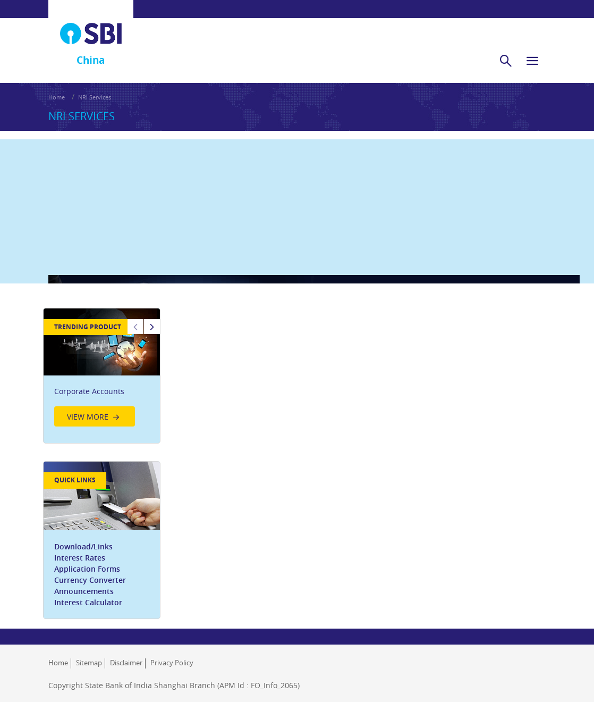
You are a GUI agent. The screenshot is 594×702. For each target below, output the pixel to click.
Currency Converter (95, 562)
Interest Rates (85, 540)
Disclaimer (126, 651)
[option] (106, 348)
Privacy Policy (171, 651)
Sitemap (89, 651)
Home (56, 85)
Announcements (89, 574)
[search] (506, 49)
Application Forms (92, 551)
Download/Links (89, 529)
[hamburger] (532, 49)
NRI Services (94, 85)
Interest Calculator (94, 585)
